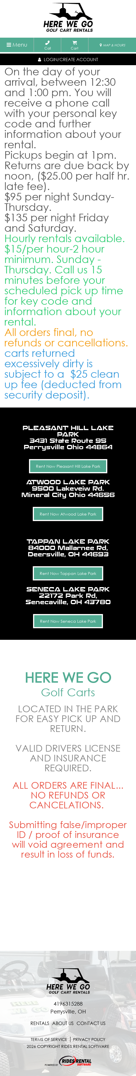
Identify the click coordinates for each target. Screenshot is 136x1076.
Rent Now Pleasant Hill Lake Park (68, 466)
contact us (91, 1023)
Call (47, 45)
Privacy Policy (89, 1039)
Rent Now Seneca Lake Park (68, 621)
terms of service (49, 1039)
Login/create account (68, 59)
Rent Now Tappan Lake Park (68, 573)
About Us (63, 1023)
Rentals (39, 1023)
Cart (74, 45)
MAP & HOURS (112, 45)
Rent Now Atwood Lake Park (68, 514)
